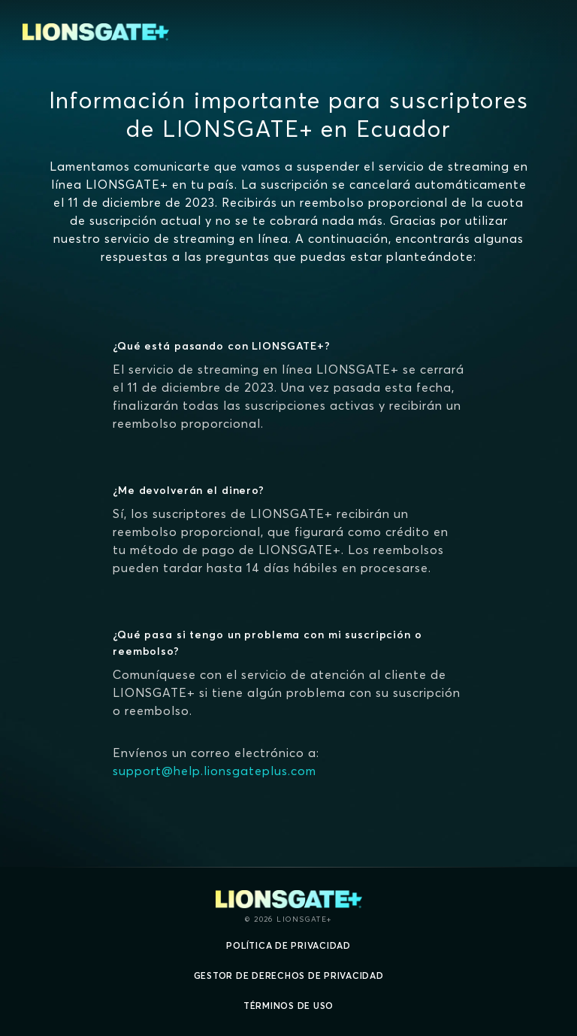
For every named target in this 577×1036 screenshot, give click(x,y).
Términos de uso (288, 1005)
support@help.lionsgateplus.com (214, 770)
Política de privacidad (288, 945)
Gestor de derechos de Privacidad (289, 975)
